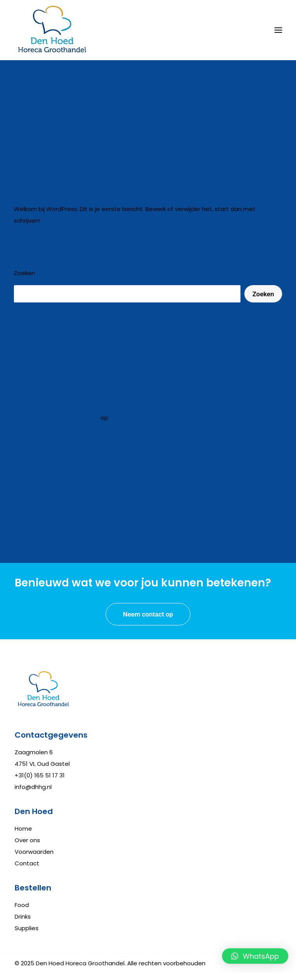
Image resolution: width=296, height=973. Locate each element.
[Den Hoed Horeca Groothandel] (52, 30)
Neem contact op (148, 614)
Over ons (27, 840)
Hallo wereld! (128, 418)
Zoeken (24, 273)
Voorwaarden (34, 852)
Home (23, 828)
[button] (255, 956)
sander (216, 127)
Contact (27, 863)
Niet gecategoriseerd (158, 127)
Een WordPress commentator (56, 418)
